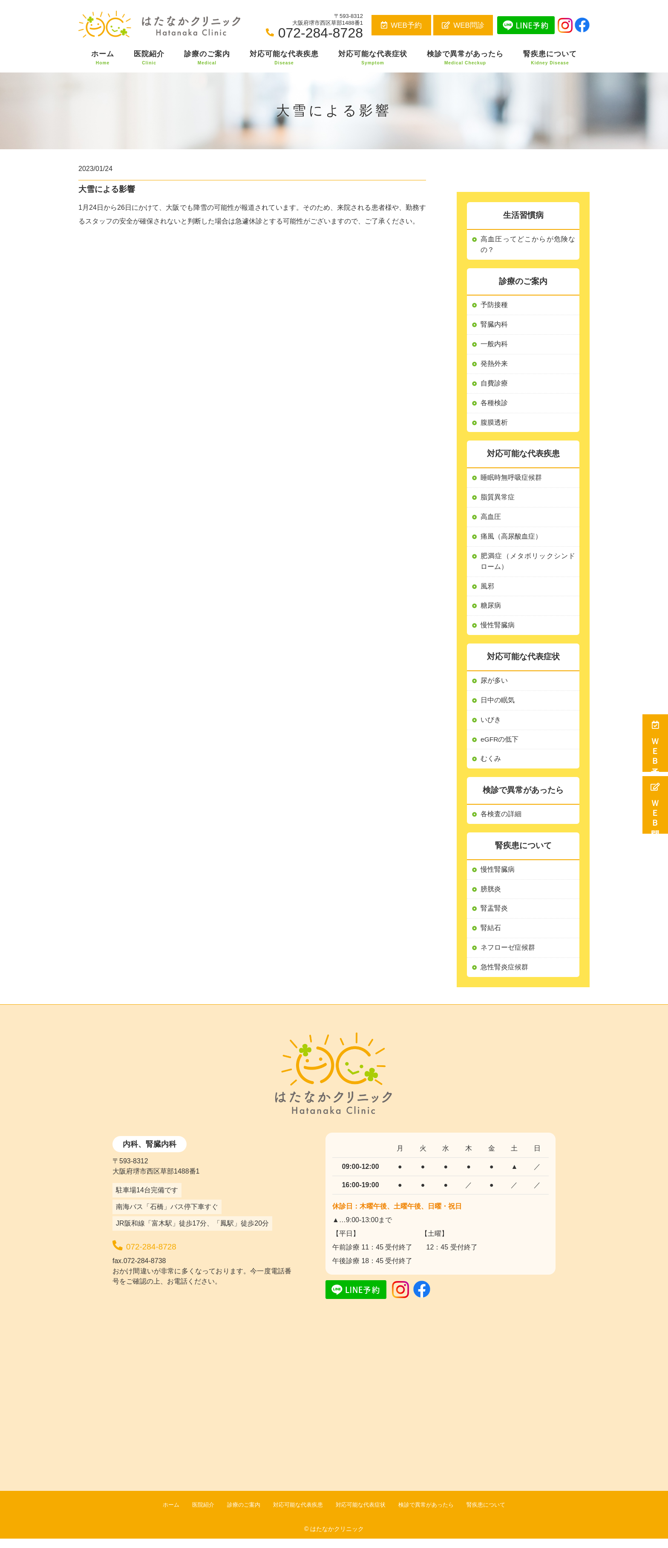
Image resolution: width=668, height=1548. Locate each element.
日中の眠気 (498, 706)
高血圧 (491, 520)
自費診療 (494, 385)
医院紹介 (149, 58)
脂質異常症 (498, 500)
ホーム (102, 58)
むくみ (491, 765)
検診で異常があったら (465, 58)
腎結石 (491, 936)
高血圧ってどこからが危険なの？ (528, 245)
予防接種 (494, 306)
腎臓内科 (494, 325)
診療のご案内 (207, 58)
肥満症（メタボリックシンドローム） (528, 566)
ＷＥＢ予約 (655, 743)
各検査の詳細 (501, 821)
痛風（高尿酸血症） (511, 540)
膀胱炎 (491, 896)
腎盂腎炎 (494, 916)
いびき (491, 726)
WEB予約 (401, 25)
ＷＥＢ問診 (655, 805)
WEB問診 (463, 25)
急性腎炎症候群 (504, 976)
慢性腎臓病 (498, 877)
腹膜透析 (494, 425)
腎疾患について (550, 58)
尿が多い (494, 686)
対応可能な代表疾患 (284, 58)
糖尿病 (491, 611)
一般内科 (494, 345)
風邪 (487, 590)
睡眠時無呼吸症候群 (511, 480)
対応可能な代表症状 (372, 58)
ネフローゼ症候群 (508, 956)
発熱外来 (494, 365)
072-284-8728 (171, 1254)
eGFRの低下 (500, 745)
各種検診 (494, 405)
